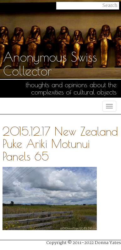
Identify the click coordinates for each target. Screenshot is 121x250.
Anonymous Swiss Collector (50, 64)
